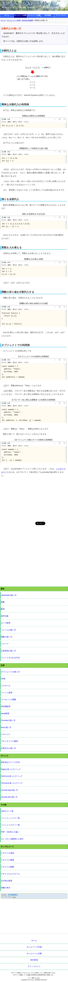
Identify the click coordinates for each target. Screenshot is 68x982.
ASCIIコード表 (7, 811)
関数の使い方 (6, 637)
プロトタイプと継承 (9, 741)
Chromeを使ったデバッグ (12, 783)
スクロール (5, 686)
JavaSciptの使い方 (9, 595)
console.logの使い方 (9, 790)
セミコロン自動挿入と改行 (12, 839)
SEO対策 (47, 15)
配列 (3, 609)
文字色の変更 (6, 881)
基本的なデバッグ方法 (10, 762)
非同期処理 (5, 706)
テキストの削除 (7, 867)
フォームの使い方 (8, 630)
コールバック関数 (8, 700)
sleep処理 (5, 713)
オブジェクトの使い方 (10, 672)
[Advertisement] (34, 499)
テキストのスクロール (10, 874)
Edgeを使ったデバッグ (10, 769)
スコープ (4, 644)
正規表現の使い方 (8, 651)
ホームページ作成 (20, 15)
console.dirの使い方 (9, 797)
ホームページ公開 (34, 15)
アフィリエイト (61, 15)
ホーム (6, 15)
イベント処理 (6, 693)
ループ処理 (5, 623)
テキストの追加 (7, 853)
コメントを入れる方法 (10, 658)
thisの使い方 (6, 727)
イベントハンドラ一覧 (10, 818)
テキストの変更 (7, 860)
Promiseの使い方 (8, 720)
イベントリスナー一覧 (10, 825)
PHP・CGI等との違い (10, 832)
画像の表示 (5, 888)
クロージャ (5, 734)
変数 (3, 602)
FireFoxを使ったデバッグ (11, 776)
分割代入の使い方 (8, 748)
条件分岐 (4, 616)
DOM (3, 679)
